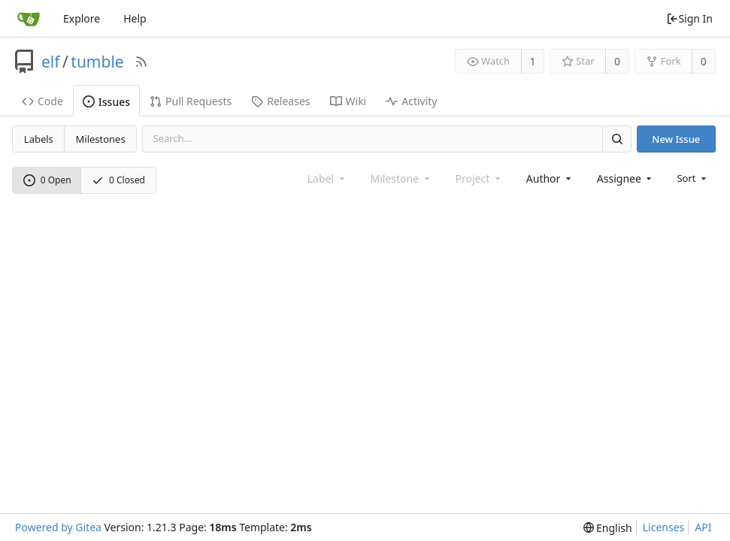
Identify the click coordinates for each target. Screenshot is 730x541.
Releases (280, 101)
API (703, 527)
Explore (81, 18)
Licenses (664, 527)
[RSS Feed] (141, 61)
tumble (97, 61)
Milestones (101, 139)
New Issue (676, 139)
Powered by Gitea (58, 527)
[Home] (29, 18)
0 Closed (118, 180)
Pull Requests (191, 101)
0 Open (47, 180)
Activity (411, 101)
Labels (38, 139)
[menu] (693, 178)
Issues (106, 102)
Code (42, 101)
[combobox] (549, 178)
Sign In (689, 18)
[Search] (616, 138)
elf (50, 61)
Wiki (348, 101)
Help (135, 18)
